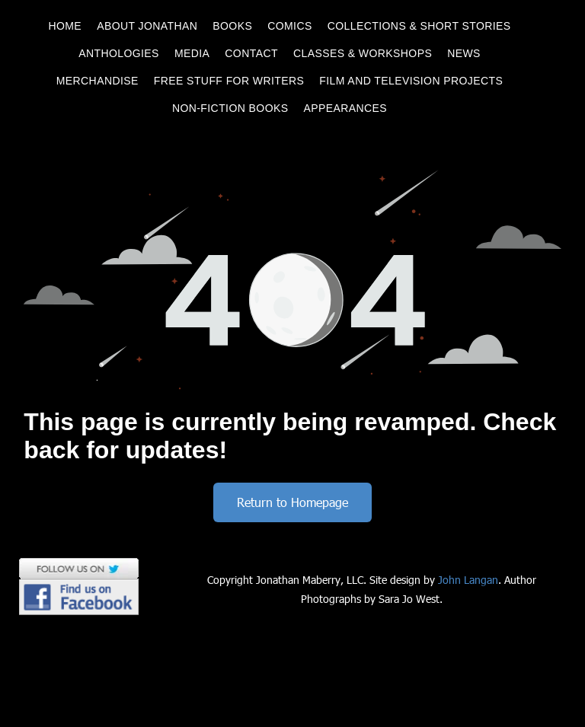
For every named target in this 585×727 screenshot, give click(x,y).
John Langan (468, 579)
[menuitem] (64, 26)
